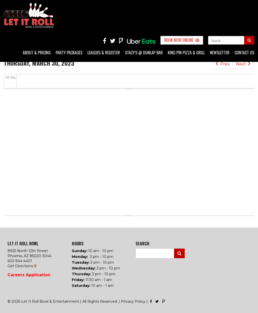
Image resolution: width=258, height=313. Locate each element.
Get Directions (20, 266)
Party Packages (69, 53)
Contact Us (244, 53)
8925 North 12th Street (28, 251)
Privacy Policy (133, 301)
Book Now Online (178, 40)
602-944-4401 (20, 261)
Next (243, 64)
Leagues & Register (103, 53)
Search (179, 253)
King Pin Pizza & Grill (186, 53)
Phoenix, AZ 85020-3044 (29, 256)
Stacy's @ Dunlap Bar (144, 53)
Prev (222, 64)
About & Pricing (37, 53)
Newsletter (220, 53)
